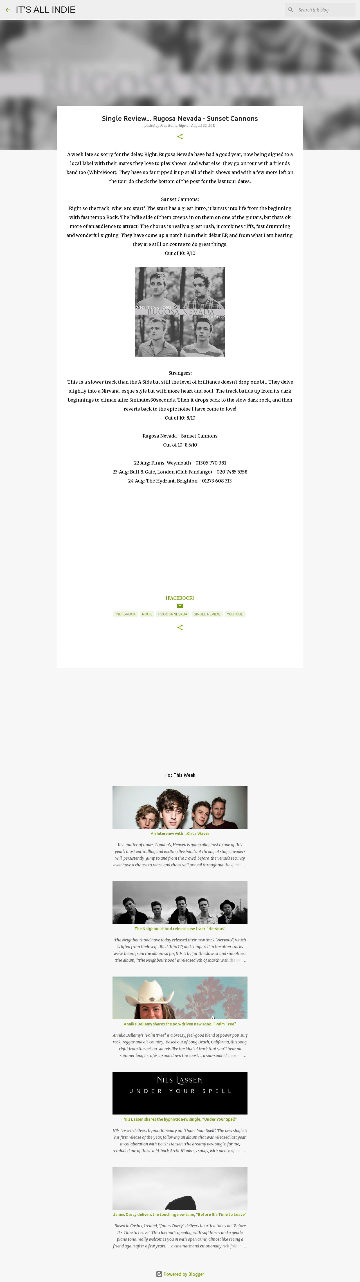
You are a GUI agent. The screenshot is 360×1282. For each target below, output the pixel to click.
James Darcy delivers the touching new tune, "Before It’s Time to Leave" (180, 1214)
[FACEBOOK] (180, 598)
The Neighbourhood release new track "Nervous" (180, 929)
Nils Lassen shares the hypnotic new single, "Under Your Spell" (180, 1119)
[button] (180, 137)
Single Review (207, 614)
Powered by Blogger (180, 1274)
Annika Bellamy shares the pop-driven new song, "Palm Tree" (180, 1024)
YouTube (235, 614)
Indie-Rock (126, 614)
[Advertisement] (180, 715)
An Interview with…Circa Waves (180, 833)
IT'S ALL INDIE (46, 9)
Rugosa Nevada (172, 614)
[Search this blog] (326, 10)
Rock (147, 614)
